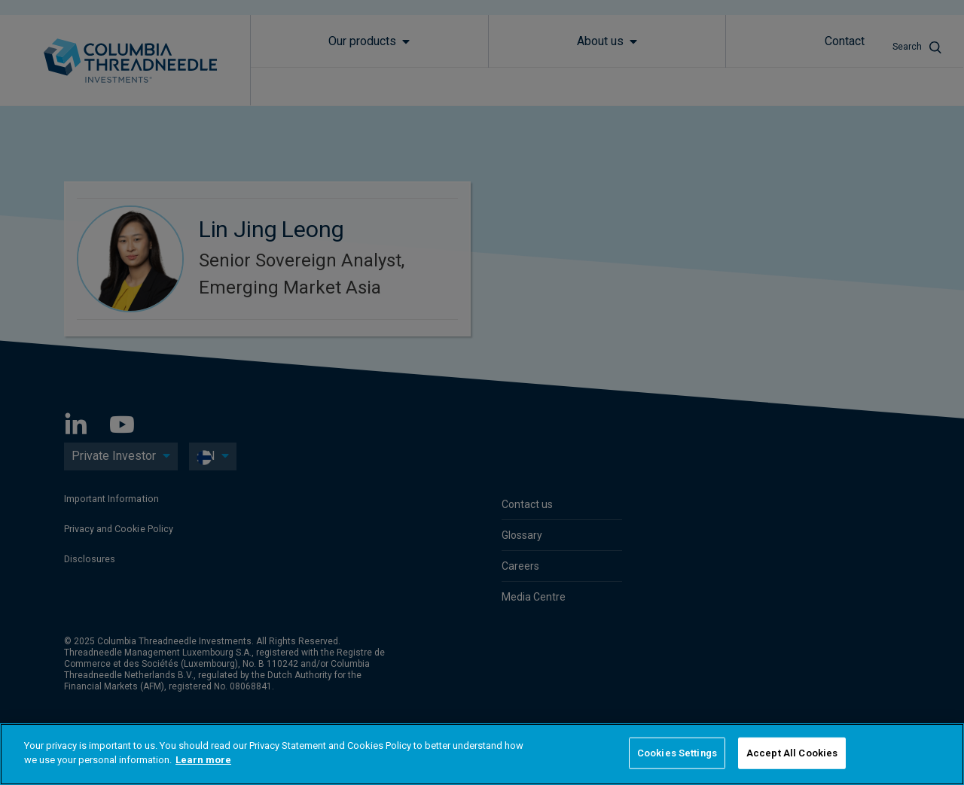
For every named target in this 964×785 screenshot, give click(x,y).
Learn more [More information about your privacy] (203, 759)
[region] (482, 754)
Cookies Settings (677, 753)
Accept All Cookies (791, 753)
